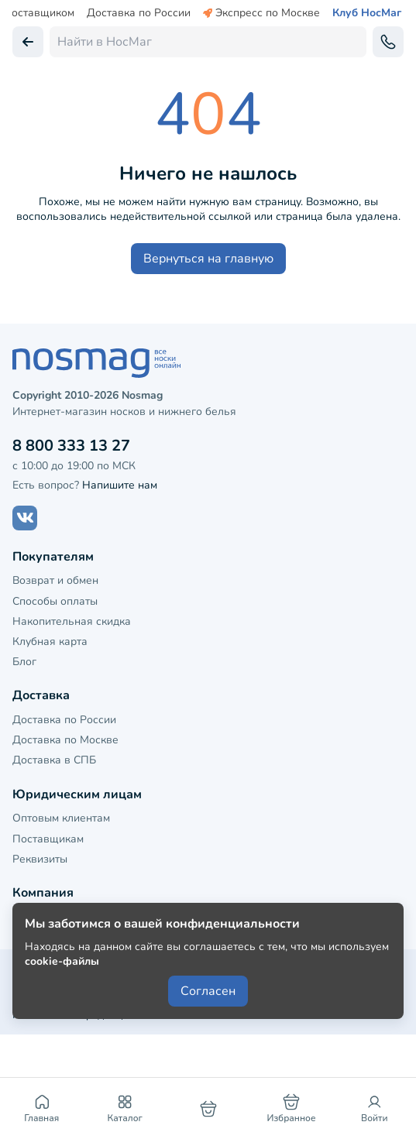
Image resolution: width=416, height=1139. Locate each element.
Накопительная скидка (71, 621)
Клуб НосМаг (366, 13)
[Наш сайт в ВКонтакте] (24, 518)
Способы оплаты (55, 601)
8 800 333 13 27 (71, 445)
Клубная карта (50, 641)
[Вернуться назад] (27, 41)
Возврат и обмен (55, 580)
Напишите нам (119, 485)
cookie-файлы (62, 961)
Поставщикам (48, 839)
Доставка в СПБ (54, 760)
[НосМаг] (208, 363)
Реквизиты (39, 859)
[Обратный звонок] (388, 41)
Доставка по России (139, 13)
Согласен (208, 991)
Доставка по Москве (65, 739)
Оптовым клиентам (61, 818)
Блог (24, 661)
